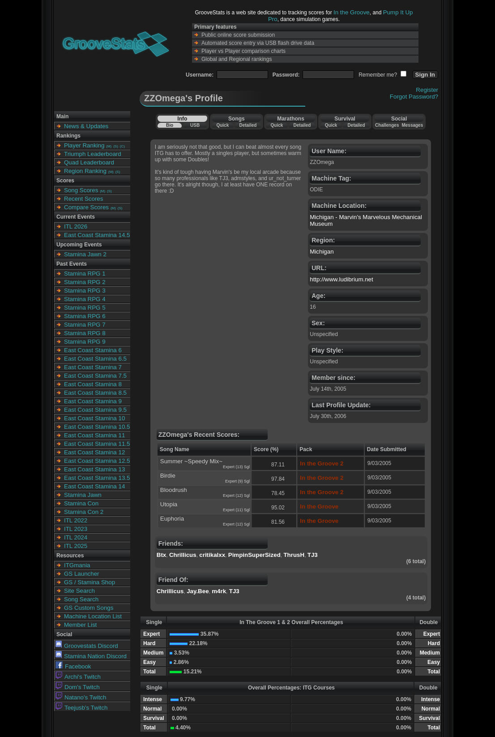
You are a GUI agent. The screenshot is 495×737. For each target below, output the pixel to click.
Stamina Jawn (83, 494)
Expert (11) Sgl (236, 510)
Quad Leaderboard (89, 162)
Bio (169, 125)
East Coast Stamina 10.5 (97, 426)
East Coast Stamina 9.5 (95, 409)
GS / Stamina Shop (89, 582)
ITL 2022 (75, 520)
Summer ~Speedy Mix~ (191, 461)
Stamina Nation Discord (91, 656)
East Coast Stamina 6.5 (95, 358)
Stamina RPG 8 (85, 333)
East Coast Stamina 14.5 (97, 235)
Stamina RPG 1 (85, 273)
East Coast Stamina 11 (94, 435)
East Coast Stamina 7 (93, 367)
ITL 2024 (75, 537)
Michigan (321, 251)
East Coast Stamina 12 (94, 452)
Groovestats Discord (86, 645)
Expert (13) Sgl (236, 467)
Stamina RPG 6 (85, 316)
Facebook (73, 666)
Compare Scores (86, 207)
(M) (108, 146)
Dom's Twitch (77, 687)
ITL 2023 (75, 529)
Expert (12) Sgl (236, 495)
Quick (222, 125)
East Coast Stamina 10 (94, 418)
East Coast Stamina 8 (93, 384)
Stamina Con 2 (83, 512)
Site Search (79, 590)
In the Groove (351, 12)
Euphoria (172, 518)
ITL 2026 (75, 226)
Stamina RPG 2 (85, 282)
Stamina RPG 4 (85, 299)
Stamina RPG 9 (85, 341)
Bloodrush (173, 490)
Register (427, 89)
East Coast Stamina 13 (94, 469)
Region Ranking (85, 171)
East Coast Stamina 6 (93, 350)
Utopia (169, 504)
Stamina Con (81, 503)
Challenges (387, 125)
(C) (122, 146)
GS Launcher (81, 573)
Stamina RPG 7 (85, 324)
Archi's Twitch (78, 676)
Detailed (247, 125)
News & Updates (86, 126)
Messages (412, 125)
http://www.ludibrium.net (341, 279)
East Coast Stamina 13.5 (97, 477)
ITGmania (77, 565)
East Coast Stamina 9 (93, 401)
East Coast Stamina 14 (94, 486)
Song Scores (81, 190)
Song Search (81, 599)
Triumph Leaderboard (92, 154)
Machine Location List (93, 616)
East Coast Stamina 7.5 (95, 375)
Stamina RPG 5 (85, 307)
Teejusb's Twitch (81, 707)
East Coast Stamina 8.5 (95, 392)
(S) (115, 146)
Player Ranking (84, 145)
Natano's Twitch (80, 697)
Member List (80, 624)
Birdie (167, 475)
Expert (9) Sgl (237, 481)
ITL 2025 (75, 546)
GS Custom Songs (88, 607)
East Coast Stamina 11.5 (97, 443)
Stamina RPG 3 (85, 290)
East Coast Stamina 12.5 (97, 460)
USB (195, 125)
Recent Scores (83, 198)
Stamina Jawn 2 (85, 254)
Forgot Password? (414, 96)
